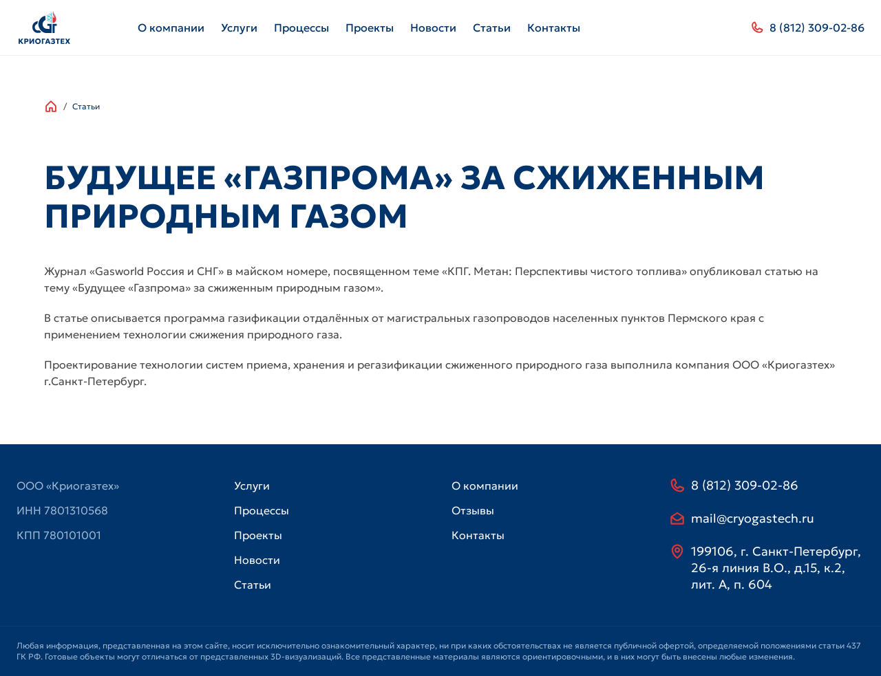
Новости (433, 27)
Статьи (492, 27)
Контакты (553, 27)
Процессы (301, 27)
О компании (171, 27)
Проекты (370, 27)
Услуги (239, 27)
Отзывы (473, 510)
